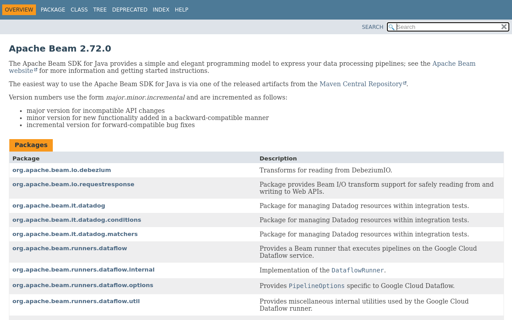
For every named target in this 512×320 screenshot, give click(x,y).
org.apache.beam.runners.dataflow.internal (83, 269)
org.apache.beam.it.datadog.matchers (75, 234)
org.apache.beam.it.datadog (58, 205)
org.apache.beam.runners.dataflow (69, 248)
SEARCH (373, 27)
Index (161, 10)
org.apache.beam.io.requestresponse (73, 184)
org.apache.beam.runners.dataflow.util (76, 301)
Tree (100, 10)
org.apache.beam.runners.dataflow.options (83, 285)
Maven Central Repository (360, 84)
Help (182, 10)
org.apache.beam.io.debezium (61, 170)
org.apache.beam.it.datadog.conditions (76, 219)
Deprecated (130, 10)
